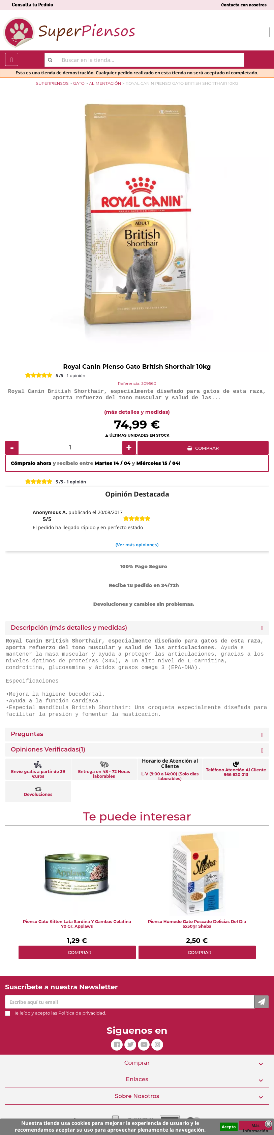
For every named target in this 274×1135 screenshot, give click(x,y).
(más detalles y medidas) (137, 412)
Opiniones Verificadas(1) (48, 749)
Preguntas (27, 734)
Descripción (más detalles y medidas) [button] (69, 627)
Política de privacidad (81, 1013)
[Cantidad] (70, 447)
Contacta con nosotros (244, 5)
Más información (255, 1126)
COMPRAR (207, 448)
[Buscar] (144, 60)
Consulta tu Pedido (32, 5)
